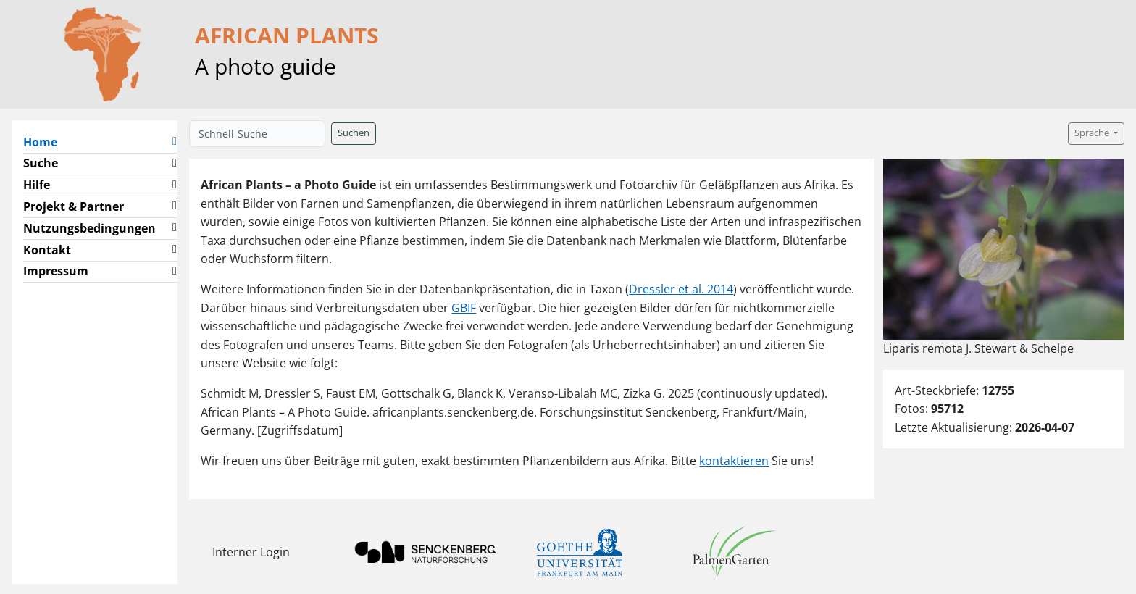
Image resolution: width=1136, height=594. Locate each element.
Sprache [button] (1092, 133)
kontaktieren (734, 461)
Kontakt (47, 250)
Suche (40, 163)
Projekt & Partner (73, 206)
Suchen (353, 133)
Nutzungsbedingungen (89, 228)
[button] (174, 142)
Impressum (55, 271)
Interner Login (251, 552)
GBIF (463, 308)
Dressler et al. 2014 (681, 289)
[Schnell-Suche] (257, 133)
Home (46, 141)
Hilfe (36, 185)
